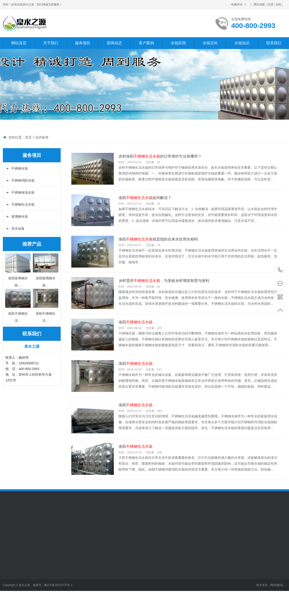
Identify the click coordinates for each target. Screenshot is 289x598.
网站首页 (18, 43)
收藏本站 (236, 4)
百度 (270, 4)
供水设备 (18, 228)
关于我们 (50, 43)
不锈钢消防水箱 (22, 180)
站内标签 (42, 137)
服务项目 (82, 43)
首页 (28, 137)
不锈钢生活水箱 (22, 204)
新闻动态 (114, 43)
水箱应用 (178, 43)
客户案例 (146, 43)
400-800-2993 (280, 270)
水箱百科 (210, 43)
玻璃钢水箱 (19, 216)
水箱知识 (242, 43)
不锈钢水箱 (19, 168)
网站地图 (259, 4)
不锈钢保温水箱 (22, 192)
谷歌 (278, 4)
